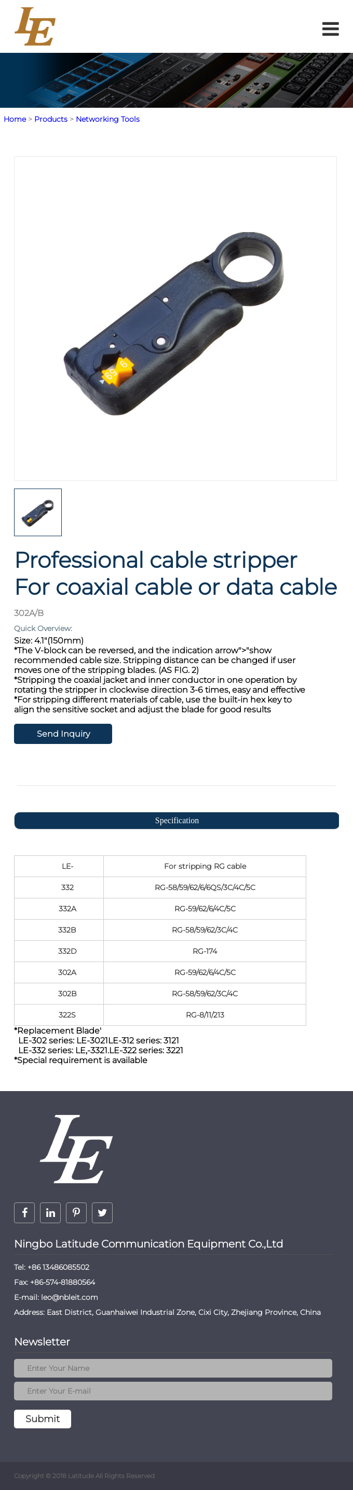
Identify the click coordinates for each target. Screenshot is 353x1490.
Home (15, 119)
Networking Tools (108, 119)
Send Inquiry (63, 734)
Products (50, 119)
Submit (42, 1419)
